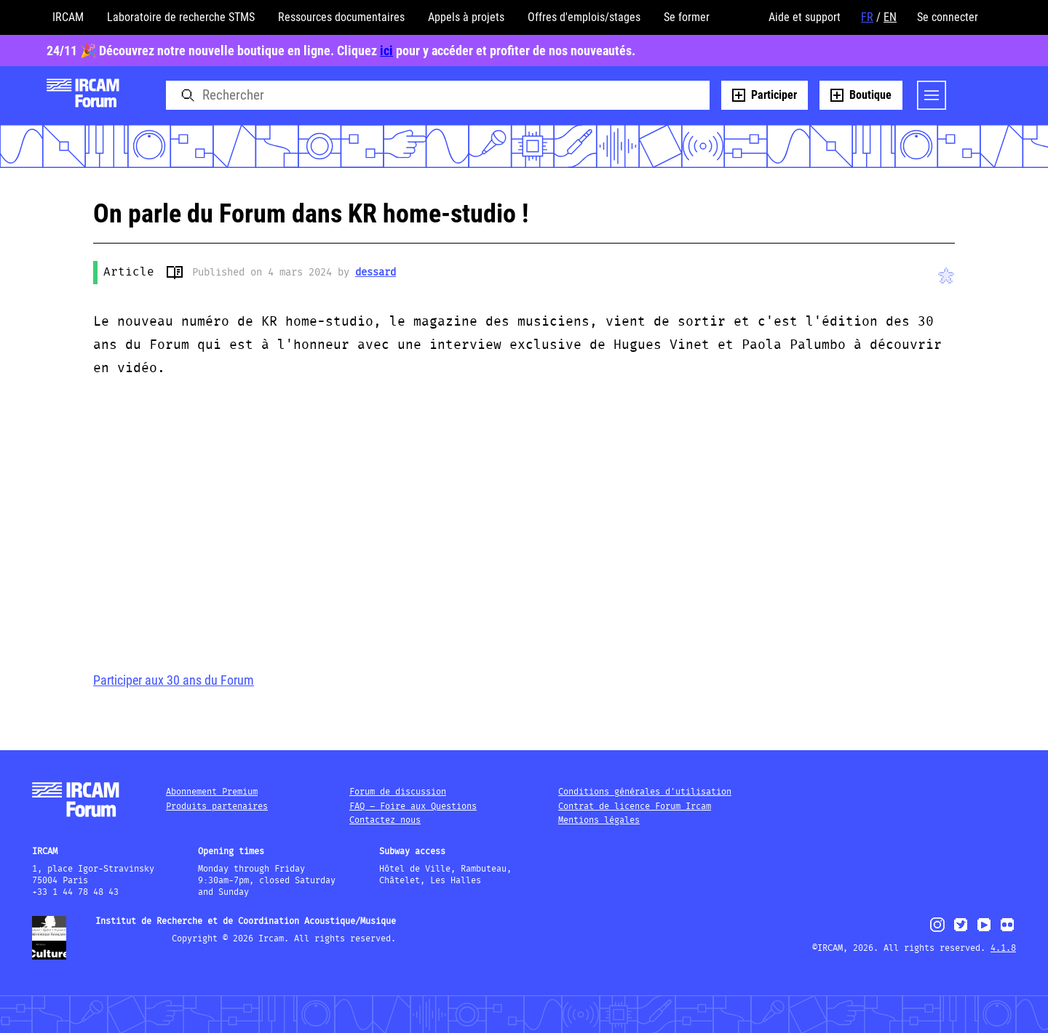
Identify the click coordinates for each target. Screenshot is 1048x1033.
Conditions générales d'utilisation (644, 792)
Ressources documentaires (341, 17)
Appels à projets (466, 17)
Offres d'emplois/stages (584, 17)
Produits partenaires (217, 806)
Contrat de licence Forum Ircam (634, 806)
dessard (375, 273)
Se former (687, 17)
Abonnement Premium (212, 792)
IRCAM (68, 17)
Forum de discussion (397, 792)
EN (890, 17)
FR (867, 17)
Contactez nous (385, 820)
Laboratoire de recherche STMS (181, 17)
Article (128, 272)
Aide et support (805, 17)
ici (386, 50)
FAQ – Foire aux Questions (413, 806)
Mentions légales (599, 820)
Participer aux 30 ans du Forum (173, 680)
